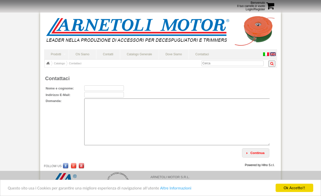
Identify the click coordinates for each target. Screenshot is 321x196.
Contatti (108, 54)
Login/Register (255, 9)
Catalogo (59, 63)
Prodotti (56, 54)
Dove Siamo (174, 54)
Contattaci (202, 54)
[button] (255, 153)
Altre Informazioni (175, 188)
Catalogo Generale (139, 54)
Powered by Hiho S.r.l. (260, 165)
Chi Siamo (82, 54)
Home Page (48, 63)
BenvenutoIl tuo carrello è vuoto (251, 4)
